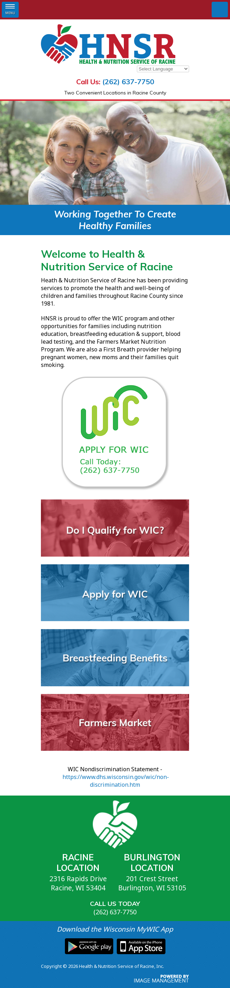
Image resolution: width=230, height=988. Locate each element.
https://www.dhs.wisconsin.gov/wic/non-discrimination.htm (115, 780)
